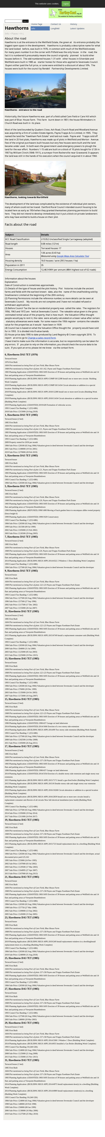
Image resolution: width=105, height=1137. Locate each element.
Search (25, 21)
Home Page (36, 24)
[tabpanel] (52, 133)
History (73, 24)
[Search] (13, 21)
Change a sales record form (42, 337)
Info (33, 28)
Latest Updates (77, 28)
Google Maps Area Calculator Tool (73, 256)
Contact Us (56, 24)
